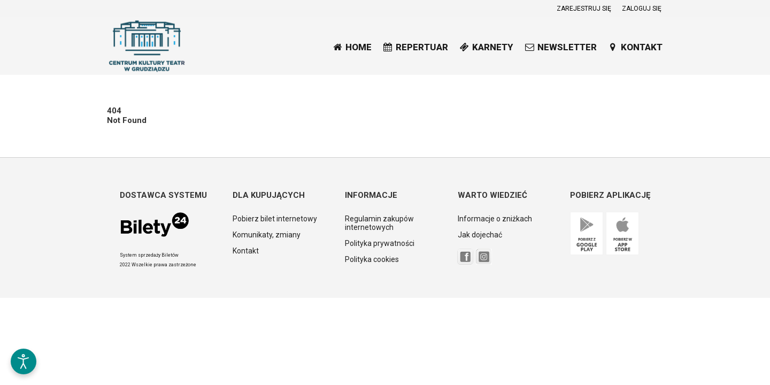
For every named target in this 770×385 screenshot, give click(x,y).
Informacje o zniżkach (495, 218)
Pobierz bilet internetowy (275, 218)
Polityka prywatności (379, 243)
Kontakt (246, 251)
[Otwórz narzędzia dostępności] (23, 361)
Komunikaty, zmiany (267, 234)
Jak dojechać (480, 234)
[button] (23, 327)
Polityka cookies (372, 259)
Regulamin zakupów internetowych (379, 223)
